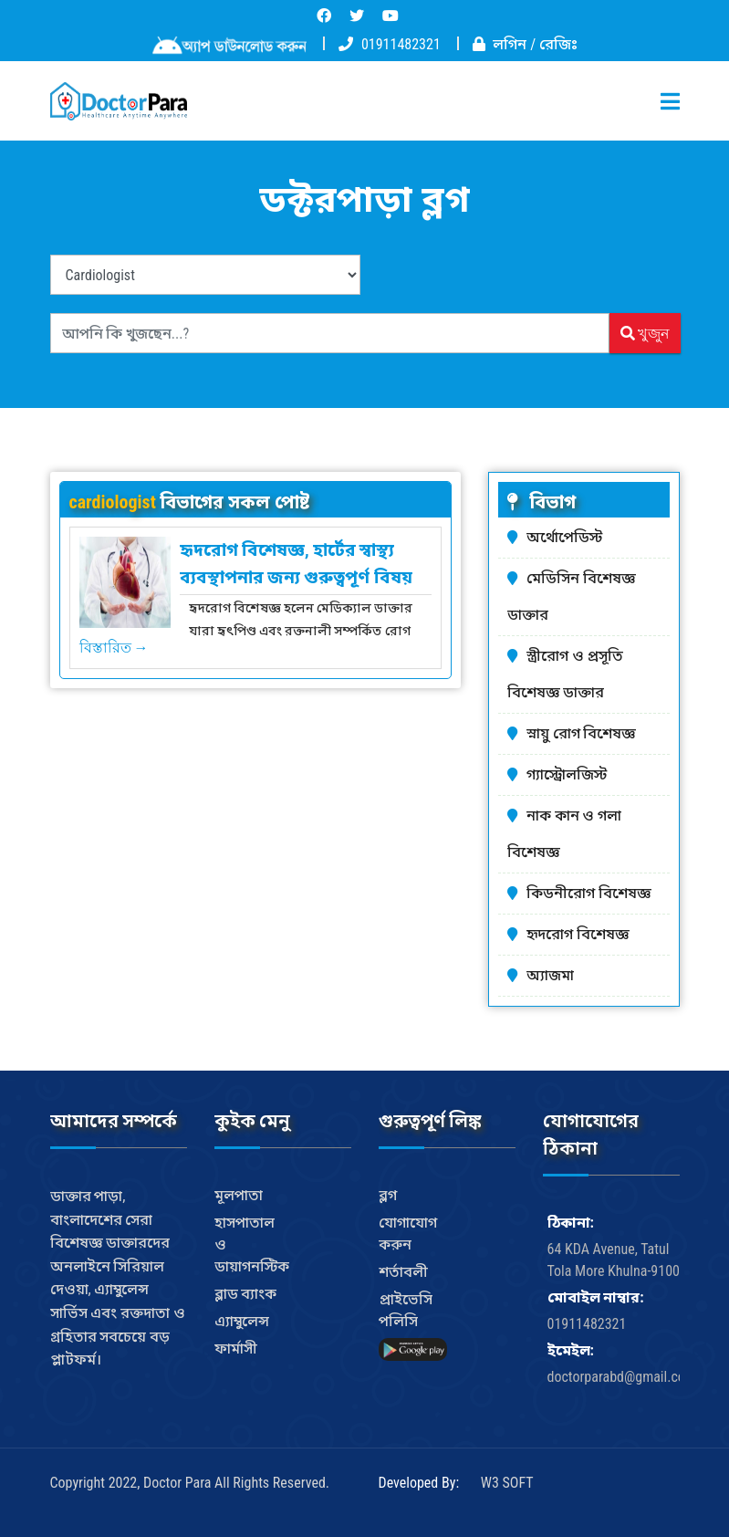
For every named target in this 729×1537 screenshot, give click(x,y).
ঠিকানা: (570, 1222)
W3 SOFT (507, 1482)
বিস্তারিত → (114, 646)
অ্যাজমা (550, 975)
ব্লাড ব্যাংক (245, 1293)
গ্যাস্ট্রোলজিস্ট (566, 774)
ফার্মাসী (235, 1348)
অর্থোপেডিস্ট (564, 537)
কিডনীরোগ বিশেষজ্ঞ (588, 893)
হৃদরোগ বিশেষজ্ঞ (578, 934)
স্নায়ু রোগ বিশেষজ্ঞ (581, 733)
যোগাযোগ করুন (408, 1233)
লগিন (509, 44)
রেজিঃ (558, 44)
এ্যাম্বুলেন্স (241, 1321)
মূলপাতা (238, 1195)
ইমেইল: (570, 1350)
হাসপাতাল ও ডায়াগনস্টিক (251, 1244)
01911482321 (401, 44)
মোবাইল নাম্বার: (595, 1297)
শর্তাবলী (403, 1272)
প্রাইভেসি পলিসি (405, 1310)
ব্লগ (388, 1195)
